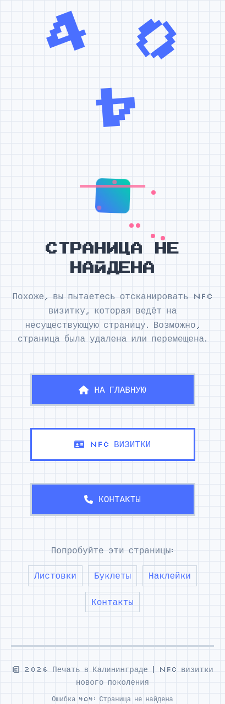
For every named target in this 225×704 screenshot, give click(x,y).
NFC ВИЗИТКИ (112, 443)
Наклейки (170, 575)
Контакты (112, 601)
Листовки (55, 575)
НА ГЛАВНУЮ (112, 389)
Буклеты (112, 575)
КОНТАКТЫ (112, 498)
